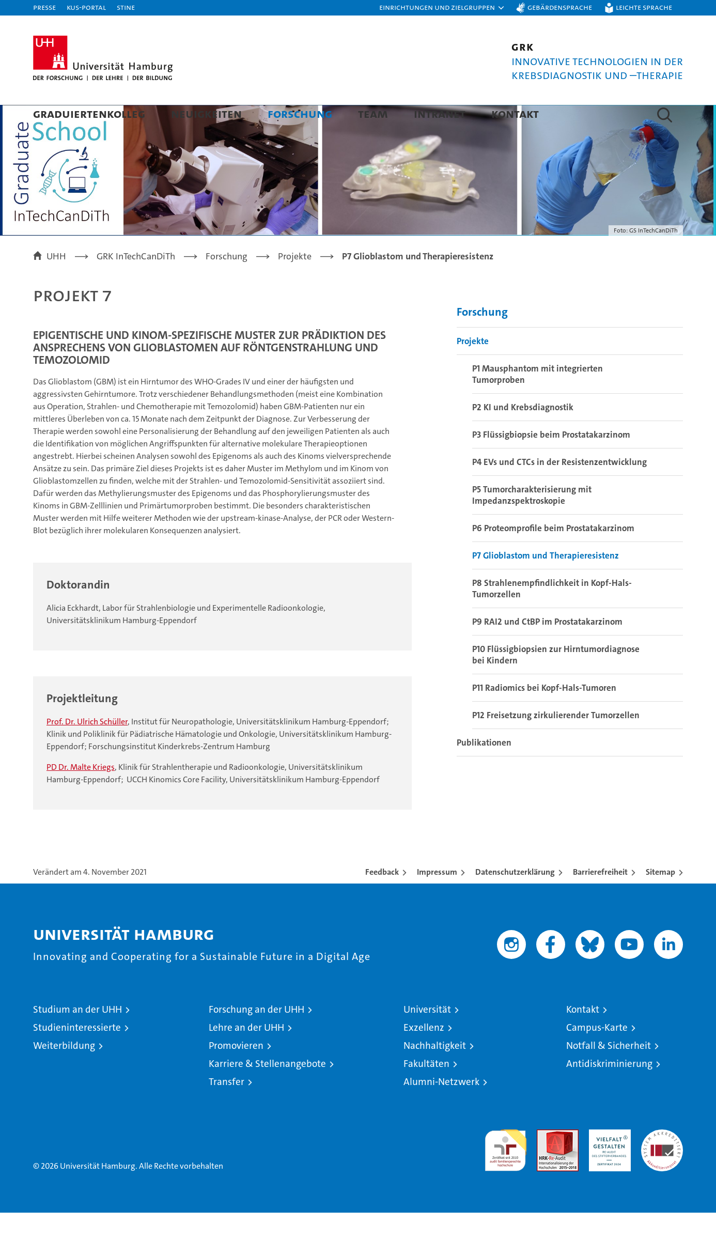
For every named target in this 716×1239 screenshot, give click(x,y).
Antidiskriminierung (609, 1089)
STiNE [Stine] (126, 7)
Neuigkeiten (206, 113)
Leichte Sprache (644, 7)
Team (373, 113)
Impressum (437, 898)
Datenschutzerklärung (515, 898)
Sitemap (660, 898)
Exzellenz (423, 1053)
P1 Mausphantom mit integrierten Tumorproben (537, 400)
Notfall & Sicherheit (608, 1071)
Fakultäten (426, 1089)
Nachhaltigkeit (434, 1071)
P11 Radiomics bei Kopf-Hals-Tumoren (544, 714)
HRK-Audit (607, 1161)
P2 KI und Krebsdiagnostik (522, 433)
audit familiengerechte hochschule (505, 1172)
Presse (44, 7)
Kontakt (515, 113)
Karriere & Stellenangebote (267, 1089)
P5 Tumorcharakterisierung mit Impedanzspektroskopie (532, 521)
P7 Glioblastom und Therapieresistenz (545, 581)
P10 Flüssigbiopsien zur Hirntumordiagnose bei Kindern (556, 681)
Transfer (226, 1108)
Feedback (382, 898)
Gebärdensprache (559, 7)
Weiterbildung (64, 1071)
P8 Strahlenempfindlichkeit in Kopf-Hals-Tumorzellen (552, 614)
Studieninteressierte (77, 1053)
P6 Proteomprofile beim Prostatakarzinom (553, 554)
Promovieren (236, 1071)
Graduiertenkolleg (89, 113)
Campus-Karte (597, 1053)
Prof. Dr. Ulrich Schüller (87, 747)
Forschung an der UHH (256, 1035)
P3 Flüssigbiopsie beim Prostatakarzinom (551, 461)
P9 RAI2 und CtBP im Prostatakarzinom (547, 648)
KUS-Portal (86, 7)
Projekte (473, 367)
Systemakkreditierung (662, 1161)
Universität (427, 1035)
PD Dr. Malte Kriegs (80, 793)
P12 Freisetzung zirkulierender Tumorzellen (556, 741)
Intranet (439, 113)
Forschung (300, 113)
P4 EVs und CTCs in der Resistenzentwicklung (559, 488)
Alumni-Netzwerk (441, 1108)
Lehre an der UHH (246, 1053)
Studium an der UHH (77, 1035)
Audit (546, 1161)
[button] (442, 8)
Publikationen (484, 769)
